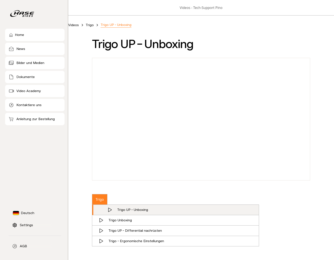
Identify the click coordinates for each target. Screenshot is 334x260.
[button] (26, 213)
